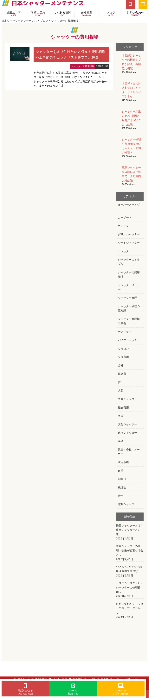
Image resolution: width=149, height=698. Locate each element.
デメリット (125, 331)
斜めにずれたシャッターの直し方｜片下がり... (130, 610)
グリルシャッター (129, 234)
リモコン (123, 348)
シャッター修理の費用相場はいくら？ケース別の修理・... (131, 146)
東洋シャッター (127, 432)
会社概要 (86, 14)
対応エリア (14, 14)
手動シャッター (127, 398)
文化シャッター (127, 424)
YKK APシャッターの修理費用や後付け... (130, 571)
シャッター (125, 251)
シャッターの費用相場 (129, 274)
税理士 (122, 487)
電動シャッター (127, 504)
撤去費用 (123, 407)
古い (120, 382)
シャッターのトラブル (129, 261)
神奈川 (122, 479)
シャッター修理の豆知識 (129, 308)
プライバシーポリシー (124, 678)
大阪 (120, 390)
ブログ (111, 14)
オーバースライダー (129, 207)
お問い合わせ (135, 14)
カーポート (125, 217)
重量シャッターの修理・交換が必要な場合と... (130, 552)
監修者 (102, 678)
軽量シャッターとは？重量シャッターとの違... (130, 532)
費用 (120, 495)
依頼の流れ (38, 14)
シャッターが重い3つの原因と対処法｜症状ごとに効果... (131, 118)
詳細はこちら (59, 66)
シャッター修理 (127, 297)
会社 (120, 365)
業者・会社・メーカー (129, 451)
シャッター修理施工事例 (129, 321)
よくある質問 (62, 14)
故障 (120, 415)
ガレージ (123, 225)
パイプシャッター (129, 340)
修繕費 (122, 373)
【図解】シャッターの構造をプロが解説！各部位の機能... (131, 62)
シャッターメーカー (129, 287)
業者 (120, 441)
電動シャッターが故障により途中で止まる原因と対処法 (131, 174)
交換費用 (123, 356)
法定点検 (123, 462)
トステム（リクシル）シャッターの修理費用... (130, 590)
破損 (120, 470)
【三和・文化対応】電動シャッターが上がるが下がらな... (131, 90)
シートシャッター (129, 242)
